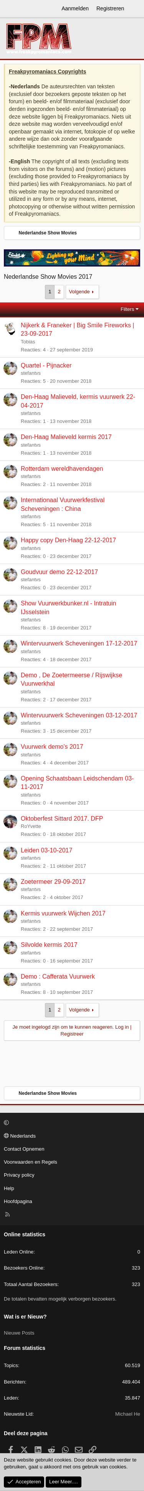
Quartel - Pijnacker (46, 365)
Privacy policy (19, 1175)
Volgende (79, 291)
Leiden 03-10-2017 (46, 850)
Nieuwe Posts (19, 1333)
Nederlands (20, 1136)
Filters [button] (127, 309)
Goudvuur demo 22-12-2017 (59, 572)
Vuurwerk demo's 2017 (52, 746)
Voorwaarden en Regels (30, 1162)
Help (9, 1188)
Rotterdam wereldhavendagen (62, 468)
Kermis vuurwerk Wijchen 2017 (63, 913)
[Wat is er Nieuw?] (135, 8)
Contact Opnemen (24, 1149)
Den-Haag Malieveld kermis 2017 (66, 437)
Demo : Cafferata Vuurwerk (58, 976)
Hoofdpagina (18, 1201)
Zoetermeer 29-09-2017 (53, 881)
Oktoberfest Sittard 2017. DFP (62, 818)
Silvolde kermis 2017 (49, 944)
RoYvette (31, 826)
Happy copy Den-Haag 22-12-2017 (68, 540)
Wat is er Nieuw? (25, 1317)
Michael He (127, 1414)
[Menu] (10, 9)
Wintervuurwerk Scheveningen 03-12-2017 (79, 715)
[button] (71, 1123)
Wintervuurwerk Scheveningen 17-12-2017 (79, 643)
